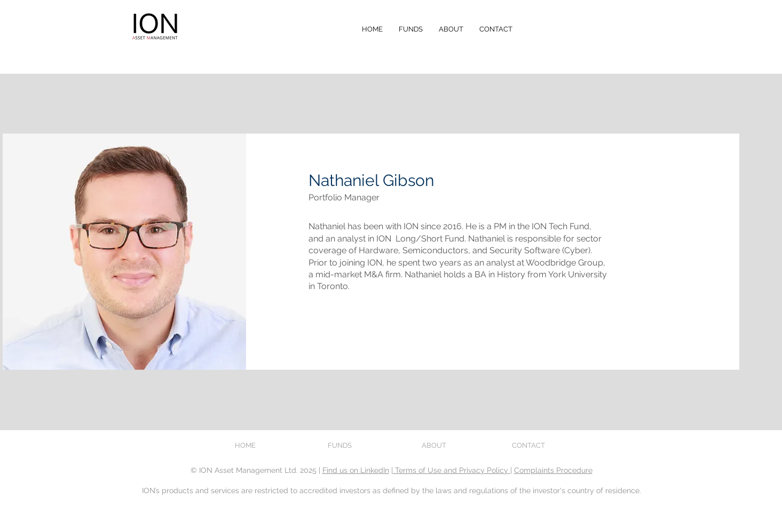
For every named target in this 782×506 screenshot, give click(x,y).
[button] (411, 29)
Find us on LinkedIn (355, 470)
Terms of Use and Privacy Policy (451, 470)
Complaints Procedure (553, 470)
